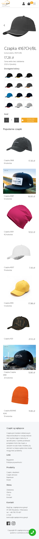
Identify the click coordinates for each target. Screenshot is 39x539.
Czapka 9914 (8, 303)
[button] (4, 25)
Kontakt (9, 497)
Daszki (9, 480)
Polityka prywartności (14, 462)
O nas (8, 495)
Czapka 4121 (8, 338)
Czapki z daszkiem (13, 472)
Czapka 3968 (9, 160)
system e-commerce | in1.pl (19, 532)
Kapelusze (10, 477)
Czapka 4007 (9, 267)
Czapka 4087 (9, 196)
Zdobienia (10, 490)
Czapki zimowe (12, 475)
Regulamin (10, 459)
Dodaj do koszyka (28, 120)
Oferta (9, 492)
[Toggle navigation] (34, 4)
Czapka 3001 (9, 231)
